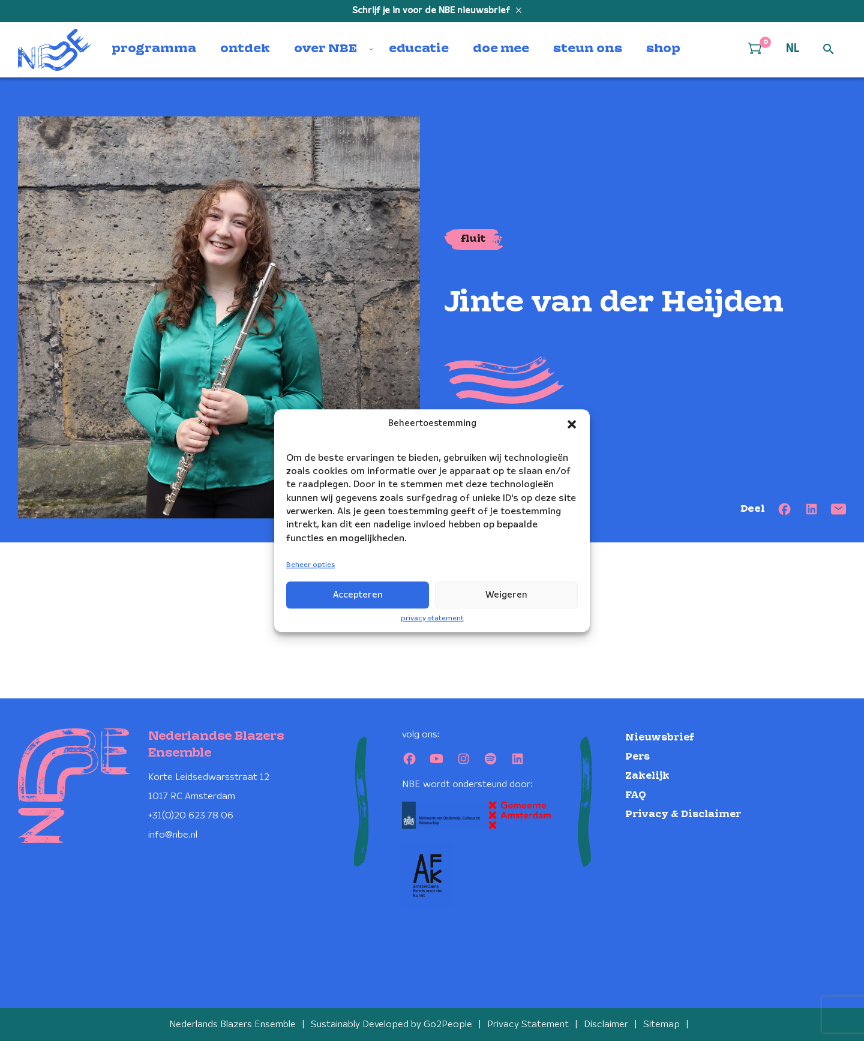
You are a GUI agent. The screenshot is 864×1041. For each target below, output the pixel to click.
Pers (637, 756)
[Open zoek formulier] (828, 49)
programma (154, 49)
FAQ (635, 795)
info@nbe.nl (172, 834)
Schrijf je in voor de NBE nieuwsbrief (432, 11)
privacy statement (432, 618)
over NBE (325, 49)
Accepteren (358, 595)
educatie (419, 49)
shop (663, 49)
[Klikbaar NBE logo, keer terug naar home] (54, 49)
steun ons (587, 49)
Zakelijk (647, 776)
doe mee (501, 49)
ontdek (245, 49)
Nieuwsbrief (659, 737)
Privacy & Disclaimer (683, 814)
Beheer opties (310, 565)
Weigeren (506, 595)
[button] (572, 424)
